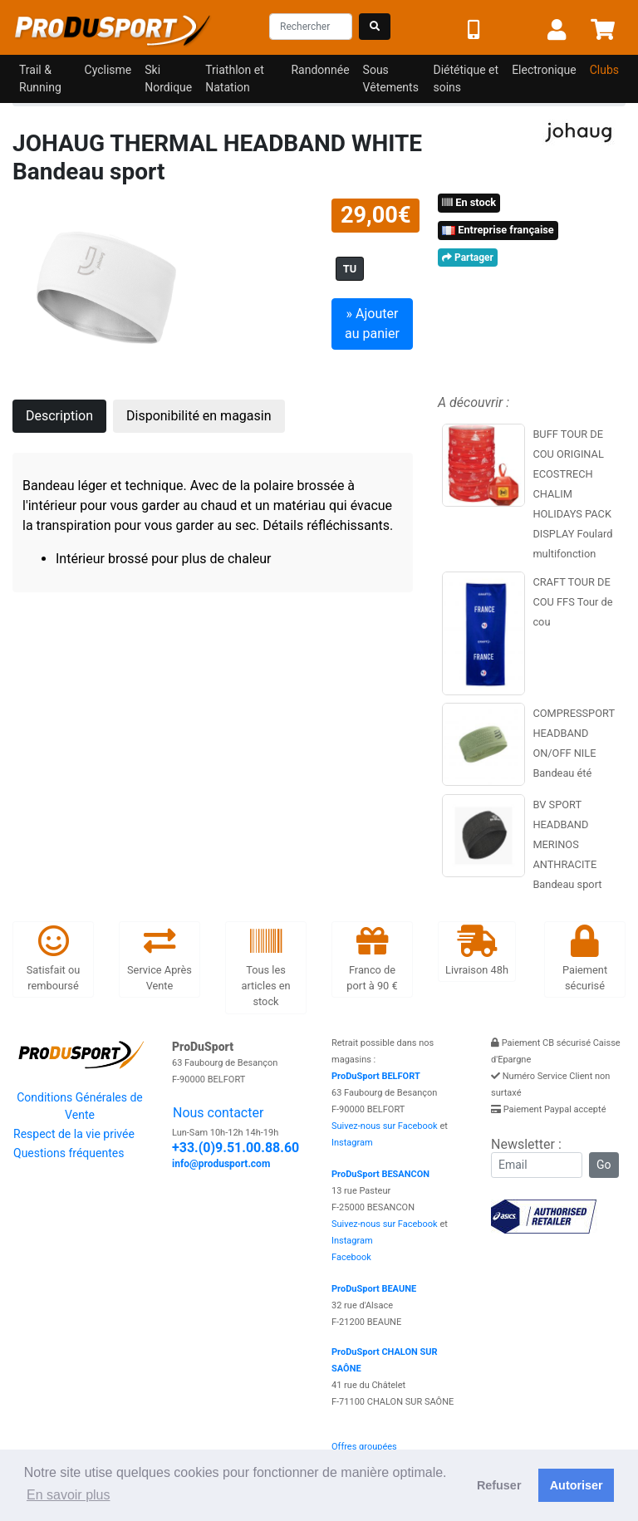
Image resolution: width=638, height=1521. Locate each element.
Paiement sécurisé (584, 959)
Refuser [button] (499, 1485)
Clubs (604, 69)
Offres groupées (364, 1446)
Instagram (352, 1142)
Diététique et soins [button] (465, 78)
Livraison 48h (476, 950)
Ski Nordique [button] (168, 78)
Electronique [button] (544, 69)
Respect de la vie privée (74, 1134)
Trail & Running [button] (40, 78)
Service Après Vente (159, 959)
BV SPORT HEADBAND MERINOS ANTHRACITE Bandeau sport (566, 844)
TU (349, 268)
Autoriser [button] (576, 1485)
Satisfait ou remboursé (54, 959)
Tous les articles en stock (265, 966)
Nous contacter (218, 1113)
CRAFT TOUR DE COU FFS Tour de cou (572, 602)
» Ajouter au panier (372, 323)
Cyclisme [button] (108, 69)
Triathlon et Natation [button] (234, 78)
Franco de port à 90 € (371, 959)
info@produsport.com (221, 1164)
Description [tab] (59, 416)
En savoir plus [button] (68, 1495)
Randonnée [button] (320, 69)
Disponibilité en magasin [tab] (199, 416)
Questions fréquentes (68, 1153)
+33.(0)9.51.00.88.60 (235, 1147)
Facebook (351, 1257)
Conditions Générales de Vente (80, 1106)
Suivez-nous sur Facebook (384, 1126)
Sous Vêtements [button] (391, 78)
